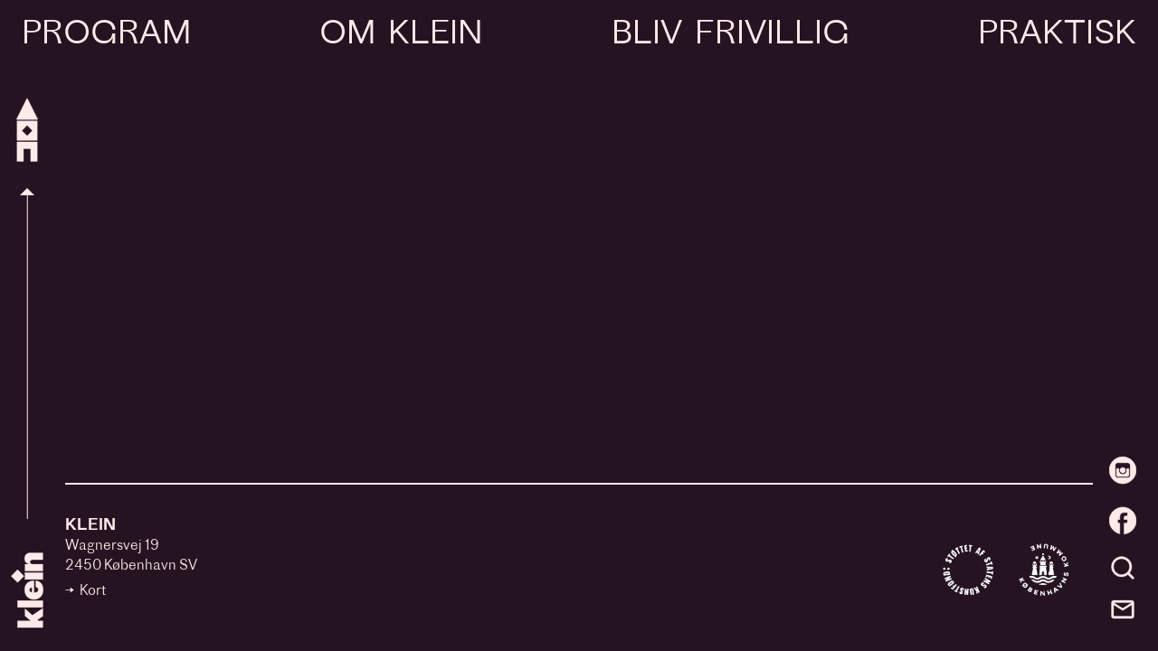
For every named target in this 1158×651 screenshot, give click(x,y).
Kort (93, 592)
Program (106, 35)
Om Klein (400, 35)
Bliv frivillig (730, 35)
